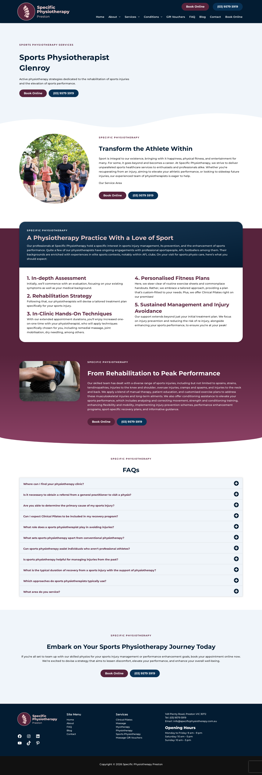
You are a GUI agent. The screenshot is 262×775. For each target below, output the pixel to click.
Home (100, 17)
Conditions (153, 17)
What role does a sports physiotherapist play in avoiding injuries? (68, 527)
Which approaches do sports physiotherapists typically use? (64, 581)
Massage (121, 723)
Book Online (195, 6)
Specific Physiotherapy (194, 163)
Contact (215, 17)
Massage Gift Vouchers (129, 737)
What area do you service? (41, 592)
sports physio (188, 254)
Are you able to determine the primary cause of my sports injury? (68, 505)
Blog (202, 17)
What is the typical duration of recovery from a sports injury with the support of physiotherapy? (89, 570)
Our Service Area (110, 183)
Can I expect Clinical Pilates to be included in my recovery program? (70, 516)
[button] (118, 17)
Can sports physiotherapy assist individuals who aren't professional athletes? (76, 548)
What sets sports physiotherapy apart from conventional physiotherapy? (73, 538)
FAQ (192, 17)
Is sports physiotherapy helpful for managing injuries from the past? (70, 559)
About (114, 17)
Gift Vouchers (175, 17)
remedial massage (90, 328)
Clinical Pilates (212, 292)
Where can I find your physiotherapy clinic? (53, 484)
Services (132, 17)
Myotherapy (123, 726)
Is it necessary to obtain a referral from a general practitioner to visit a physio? (77, 494)
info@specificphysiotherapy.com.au (195, 721)
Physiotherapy (124, 730)
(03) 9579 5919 (227, 6)
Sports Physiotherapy (129, 734)
